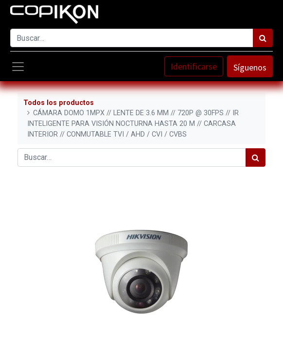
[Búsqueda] (263, 38)
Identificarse (194, 66)
